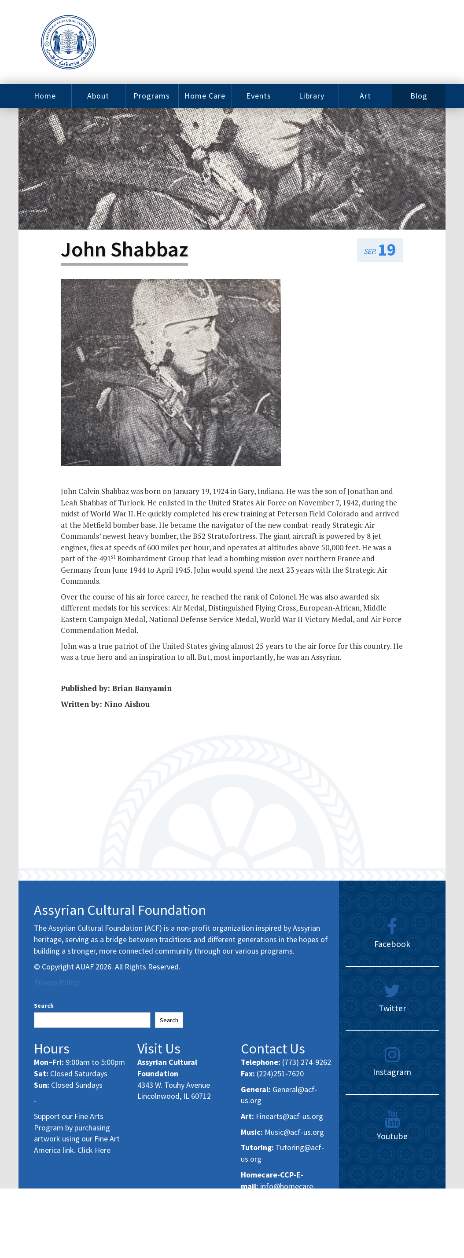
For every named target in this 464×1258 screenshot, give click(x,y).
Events (258, 96)
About (98, 96)
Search (44, 1005)
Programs (151, 96)
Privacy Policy (56, 982)
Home (45, 96)
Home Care (204, 96)
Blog (418, 96)
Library (311, 96)
